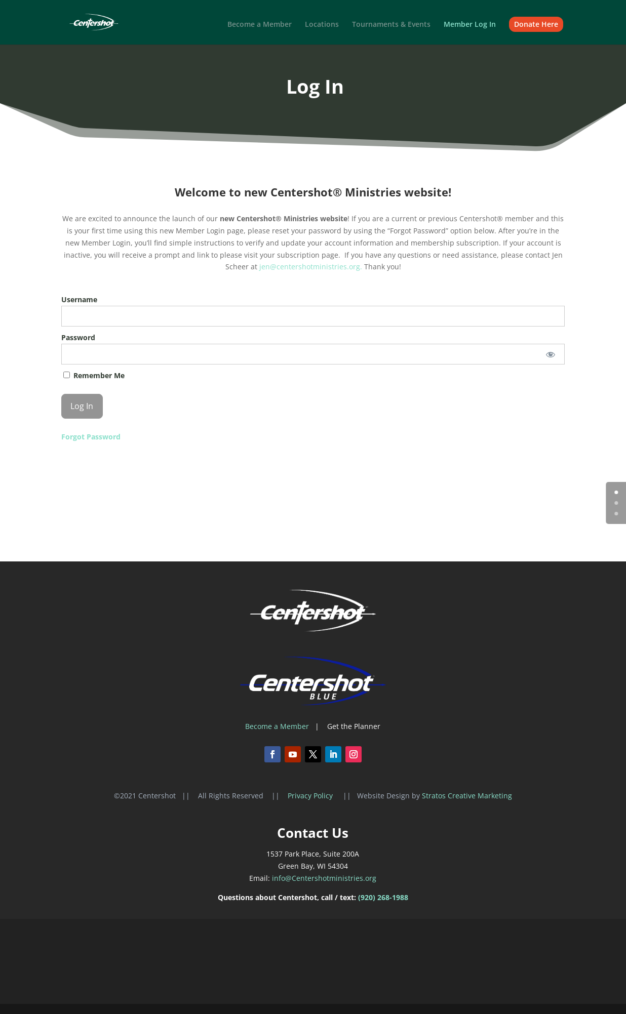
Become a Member (259, 25)
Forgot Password (91, 436)
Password (78, 337)
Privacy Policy (311, 795)
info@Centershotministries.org (324, 878)
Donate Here (536, 24)
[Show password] (550, 354)
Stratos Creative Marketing (467, 795)
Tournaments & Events (391, 25)
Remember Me (94, 375)
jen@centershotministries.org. (311, 266)
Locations (322, 25)
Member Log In (470, 25)
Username (79, 299)
